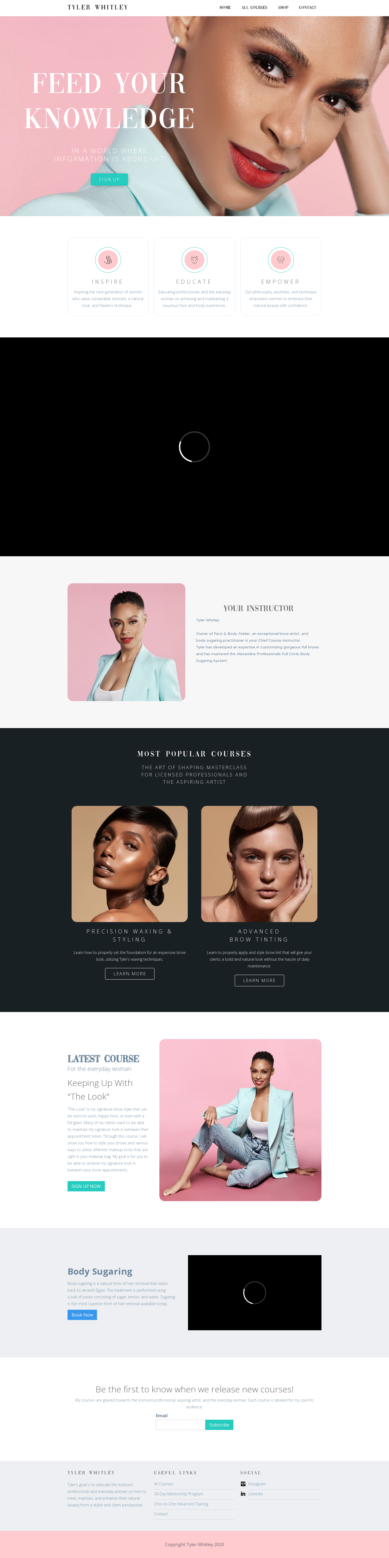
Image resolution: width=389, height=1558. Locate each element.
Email (162, 1415)
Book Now (82, 1315)
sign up (109, 180)
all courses (254, 8)
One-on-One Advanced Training (181, 1503)
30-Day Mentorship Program (178, 1493)
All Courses (163, 1483)
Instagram (257, 1483)
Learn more (129, 974)
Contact (307, 8)
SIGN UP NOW (86, 1186)
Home (225, 8)
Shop (283, 8)
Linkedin (256, 1493)
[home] (98, 7)
